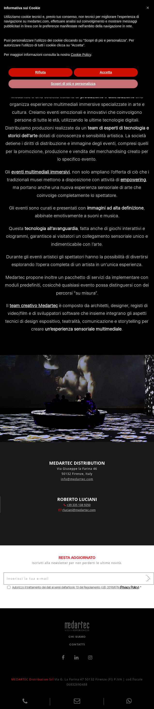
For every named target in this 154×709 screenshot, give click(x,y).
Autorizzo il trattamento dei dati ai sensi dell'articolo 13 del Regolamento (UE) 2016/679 (66, 587)
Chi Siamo (77, 636)
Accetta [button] (106, 72)
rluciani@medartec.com (79, 510)
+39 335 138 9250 (79, 505)
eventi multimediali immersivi (40, 171)
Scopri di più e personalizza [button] (73, 84)
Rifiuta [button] (40, 72)
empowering (133, 179)
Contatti (77, 644)
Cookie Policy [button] (81, 55)
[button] (148, 8)
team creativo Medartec (34, 305)
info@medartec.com (77, 479)
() (129, 587)
